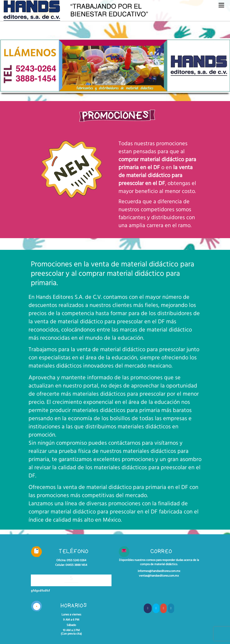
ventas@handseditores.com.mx (159, 576)
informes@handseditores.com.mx (159, 571)
